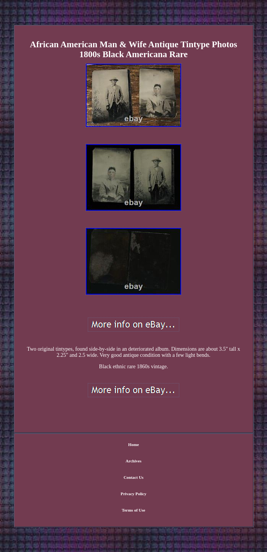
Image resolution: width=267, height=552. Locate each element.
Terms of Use (133, 510)
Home (133, 444)
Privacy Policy (133, 493)
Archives (133, 461)
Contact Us (133, 477)
